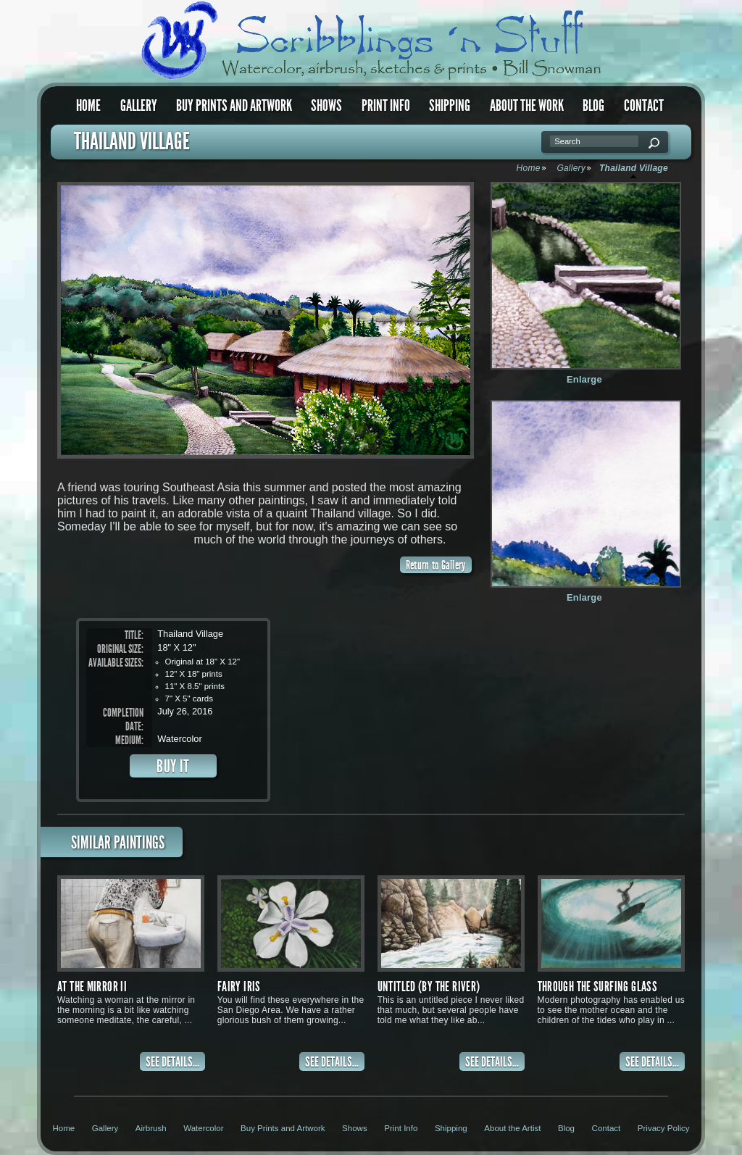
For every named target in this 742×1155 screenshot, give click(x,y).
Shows (326, 105)
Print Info (386, 105)
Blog (593, 105)
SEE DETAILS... (172, 1062)
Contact (644, 105)
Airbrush (151, 1128)
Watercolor (203, 1128)
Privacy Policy (664, 1128)
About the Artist (512, 1128)
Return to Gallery (436, 565)
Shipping (449, 105)
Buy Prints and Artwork (234, 105)
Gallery (138, 105)
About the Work (527, 105)
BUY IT (173, 766)
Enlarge (584, 379)
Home (88, 105)
